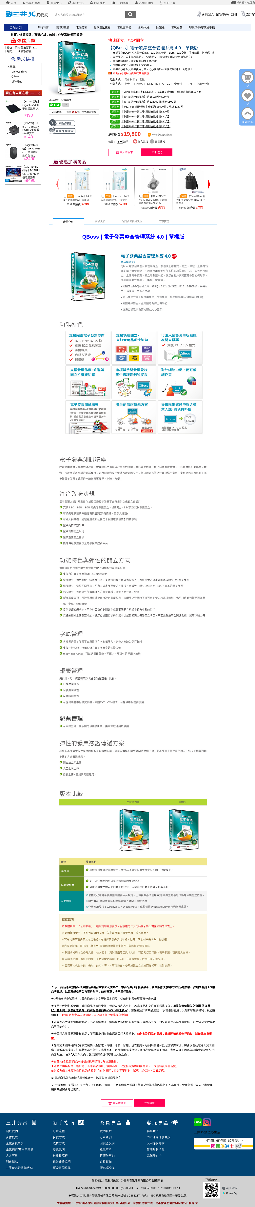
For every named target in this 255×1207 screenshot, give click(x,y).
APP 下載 (167, 3)
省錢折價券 (31, 3)
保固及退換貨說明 (132, 221)
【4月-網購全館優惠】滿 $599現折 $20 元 (139, 96)
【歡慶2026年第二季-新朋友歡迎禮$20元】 (140, 126)
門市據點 (97, 3)
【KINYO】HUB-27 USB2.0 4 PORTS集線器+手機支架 (31, 128)
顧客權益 (97, 1180)
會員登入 (208, 14)
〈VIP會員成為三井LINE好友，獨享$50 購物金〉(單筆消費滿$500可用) (156, 91)
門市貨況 (164, 221)
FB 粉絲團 (120, 3)
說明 (168, 134)
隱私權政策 (112, 1180)
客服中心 (76, 3)
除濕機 (160, 27)
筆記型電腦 (62, 27)
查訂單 (250, 14)
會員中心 (54, 3)
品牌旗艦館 (143, 3)
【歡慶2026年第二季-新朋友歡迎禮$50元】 (140, 121)
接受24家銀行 (89, 111)
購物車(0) (222, 14)
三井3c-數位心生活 (207, 1132)
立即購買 (156, 152)
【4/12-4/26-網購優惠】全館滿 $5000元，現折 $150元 (146, 106)
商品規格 (100, 221)
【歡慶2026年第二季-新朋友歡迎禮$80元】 (140, 116)
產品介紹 (68, 221)
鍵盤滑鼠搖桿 (102, 27)
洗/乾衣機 (143, 27)
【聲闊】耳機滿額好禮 (18, 51)
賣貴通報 (157, 141)
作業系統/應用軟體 (70, 34)
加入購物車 (124, 152)
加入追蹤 (140, 141)
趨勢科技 (16, 81)
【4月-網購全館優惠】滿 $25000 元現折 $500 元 (143, 101)
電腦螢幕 (81, 27)
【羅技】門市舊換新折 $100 (21, 47)
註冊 (234, 14)
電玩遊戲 (176, 27)
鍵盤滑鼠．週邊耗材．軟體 (37, 34)
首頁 (11, 3)
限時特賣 (43, 27)
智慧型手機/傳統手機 (202, 27)
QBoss (15, 76)
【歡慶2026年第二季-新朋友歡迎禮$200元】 (141, 111)
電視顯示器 (124, 27)
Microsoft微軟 (19, 71)
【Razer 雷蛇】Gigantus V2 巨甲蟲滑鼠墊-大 (31, 105)
